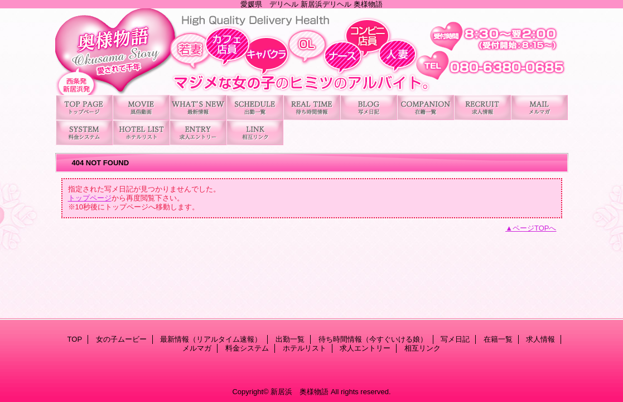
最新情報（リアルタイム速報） (198, 107)
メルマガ (539, 107)
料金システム (84, 132)
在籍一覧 (425, 107)
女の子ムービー (141, 107)
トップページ (90, 198)
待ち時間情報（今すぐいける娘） (311, 107)
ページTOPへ (535, 228)
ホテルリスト (141, 132)
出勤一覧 (254, 107)
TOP (84, 107)
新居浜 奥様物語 (311, 51)
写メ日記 (368, 107)
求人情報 (482, 107)
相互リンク (254, 132)
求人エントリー (198, 132)
